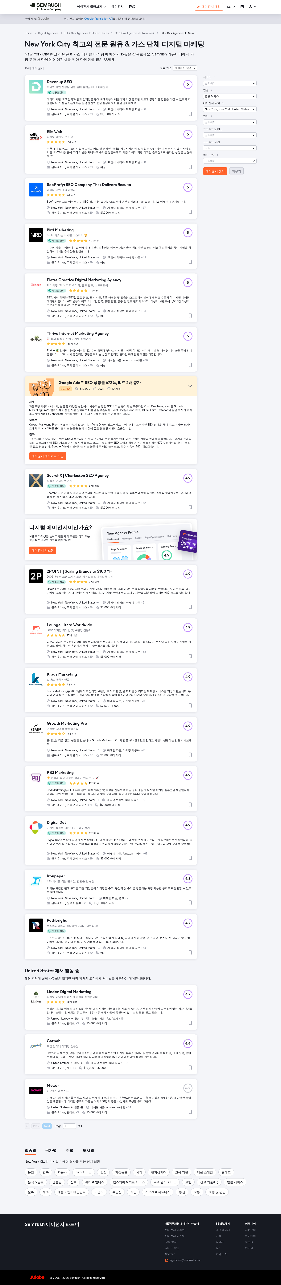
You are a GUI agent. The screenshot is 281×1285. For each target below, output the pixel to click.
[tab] (30, 1151)
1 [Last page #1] (81, 1126)
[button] (231, 7)
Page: (58, 1126)
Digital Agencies (48, 33)
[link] (117, 7)
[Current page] (69, 1126)
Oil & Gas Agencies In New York (135, 33)
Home (28, 33)
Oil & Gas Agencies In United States (86, 33)
